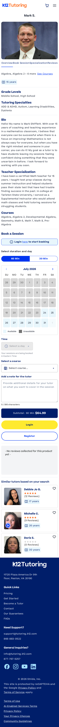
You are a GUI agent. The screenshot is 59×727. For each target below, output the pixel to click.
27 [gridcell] (14, 322)
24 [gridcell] (44, 312)
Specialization (38, 63)
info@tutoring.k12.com (18, 654)
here (25, 241)
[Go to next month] (52, 269)
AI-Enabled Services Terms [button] (20, 706)
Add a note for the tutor (16, 376)
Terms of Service (14, 692)
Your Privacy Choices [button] (17, 716)
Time (4, 339)
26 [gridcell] (6, 322)
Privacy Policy (27, 688)
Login (29, 424)
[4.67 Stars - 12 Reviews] (38, 495)
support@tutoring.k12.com (20, 633)
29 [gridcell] (29, 322)
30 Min (43, 258)
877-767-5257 (12, 659)
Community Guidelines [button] (18, 721)
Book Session (21, 63)
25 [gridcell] (52, 312)
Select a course (11, 361)
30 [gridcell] (37, 322)
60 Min (15, 258)
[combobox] (17, 346)
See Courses (45, 73)
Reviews (53, 63)
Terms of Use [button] (12, 701)
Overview (7, 63)
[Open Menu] (54, 5)
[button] (37, 543)
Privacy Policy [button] (12, 711)
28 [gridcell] (21, 322)
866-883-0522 (12, 638)
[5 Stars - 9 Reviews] (37, 519)
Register (29, 436)
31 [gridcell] (45, 322)
